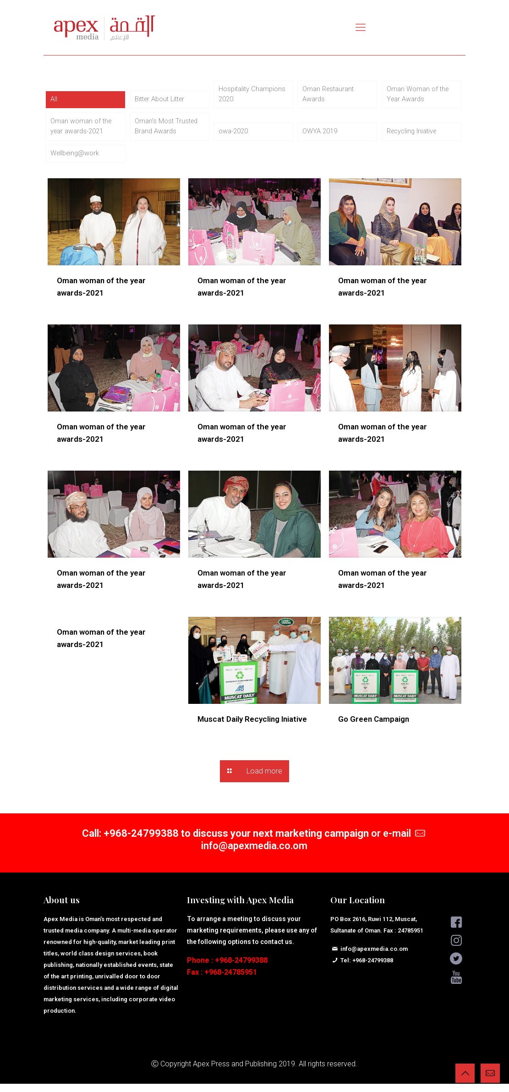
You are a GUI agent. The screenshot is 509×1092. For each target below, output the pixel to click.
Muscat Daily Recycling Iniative (252, 727)
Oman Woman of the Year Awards (420, 96)
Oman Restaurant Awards (330, 96)
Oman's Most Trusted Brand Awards (168, 131)
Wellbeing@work (77, 160)
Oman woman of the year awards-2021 (83, 131)
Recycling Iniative (415, 137)
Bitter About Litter (163, 102)
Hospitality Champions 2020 (246, 96)
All (54, 102)
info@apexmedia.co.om (254, 854)
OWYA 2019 (321, 137)
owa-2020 (235, 137)
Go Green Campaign (373, 727)
